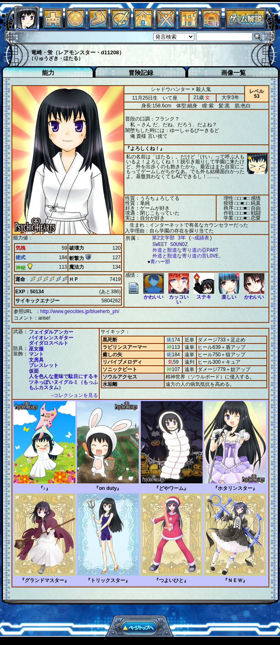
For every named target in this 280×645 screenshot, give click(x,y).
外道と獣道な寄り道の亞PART (181, 250)
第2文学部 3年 (165, 237)
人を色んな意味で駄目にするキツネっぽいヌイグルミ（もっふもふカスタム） (63, 381)
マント (36, 353)
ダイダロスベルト (48, 342)
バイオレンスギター (51, 337)
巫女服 (36, 348)
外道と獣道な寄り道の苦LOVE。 (183, 256)
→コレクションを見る (74, 394)
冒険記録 (140, 72)
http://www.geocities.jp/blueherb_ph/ (79, 311)
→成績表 (196, 237)
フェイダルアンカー (51, 331)
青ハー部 (158, 261)
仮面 (34, 370)
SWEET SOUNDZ (166, 244)
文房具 (36, 359)
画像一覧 (233, 72)
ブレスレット (43, 364)
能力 (48, 72)
